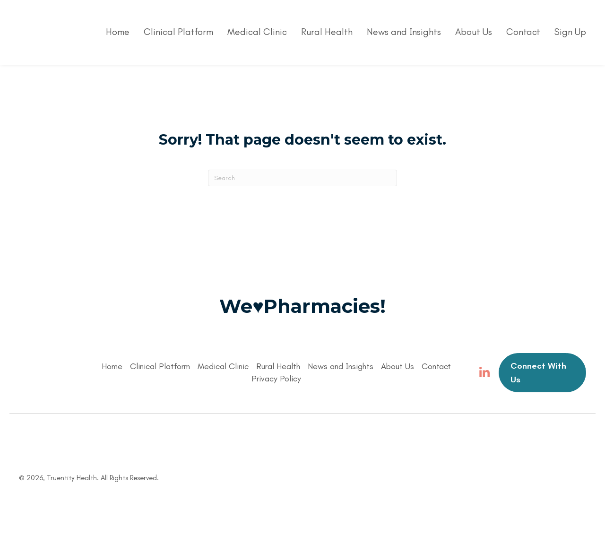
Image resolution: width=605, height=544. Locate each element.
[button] (484, 373)
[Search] (302, 178)
